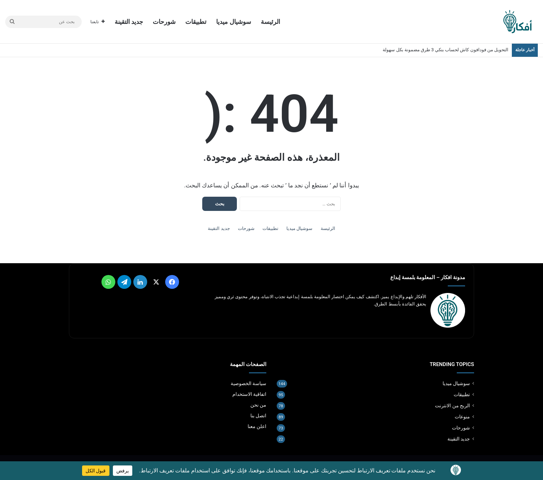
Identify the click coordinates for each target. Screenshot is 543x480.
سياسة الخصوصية (248, 383)
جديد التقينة (129, 21)
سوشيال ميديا (233, 21)
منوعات (462, 416)
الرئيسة (270, 21)
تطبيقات (195, 21)
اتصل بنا (258, 415)
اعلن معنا (257, 426)
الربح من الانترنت (452, 405)
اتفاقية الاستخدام (249, 394)
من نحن (258, 405)
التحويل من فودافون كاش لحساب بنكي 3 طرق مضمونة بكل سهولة (445, 49)
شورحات (164, 21)
